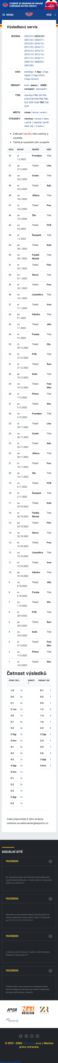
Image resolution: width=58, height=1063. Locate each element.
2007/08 (28, 65)
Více (49, 15)
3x (21, 696)
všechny (28, 95)
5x (21, 721)
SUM (36, 102)
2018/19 (38, 43)
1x (21, 690)
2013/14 (28, 54)
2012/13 (38, 54)
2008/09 (38, 61)
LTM (26, 98)
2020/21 (38, 39)
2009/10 (28, 61)
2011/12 (28, 58)
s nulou (39, 125)
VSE (46, 102)
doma (35, 112)
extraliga (28, 71)
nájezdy (37, 122)
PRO (46, 98)
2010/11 (38, 58)
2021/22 (28, 39)
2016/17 (38, 46)
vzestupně (41, 88)
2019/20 (28, 43)
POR (36, 98)
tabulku (27, 133)
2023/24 (28, 36)
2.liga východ (31, 78)
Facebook (12, 996)
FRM (35, 95)
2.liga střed (38, 75)
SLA (26, 102)
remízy (38, 118)
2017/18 (28, 46)
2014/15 (38, 50)
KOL (45, 95)
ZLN (26, 106)
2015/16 (28, 50)
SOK (31, 102)
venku (43, 112)
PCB (31, 98)
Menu (9, 15)
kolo (26, 85)
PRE (41, 98)
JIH (40, 95)
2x (21, 784)
